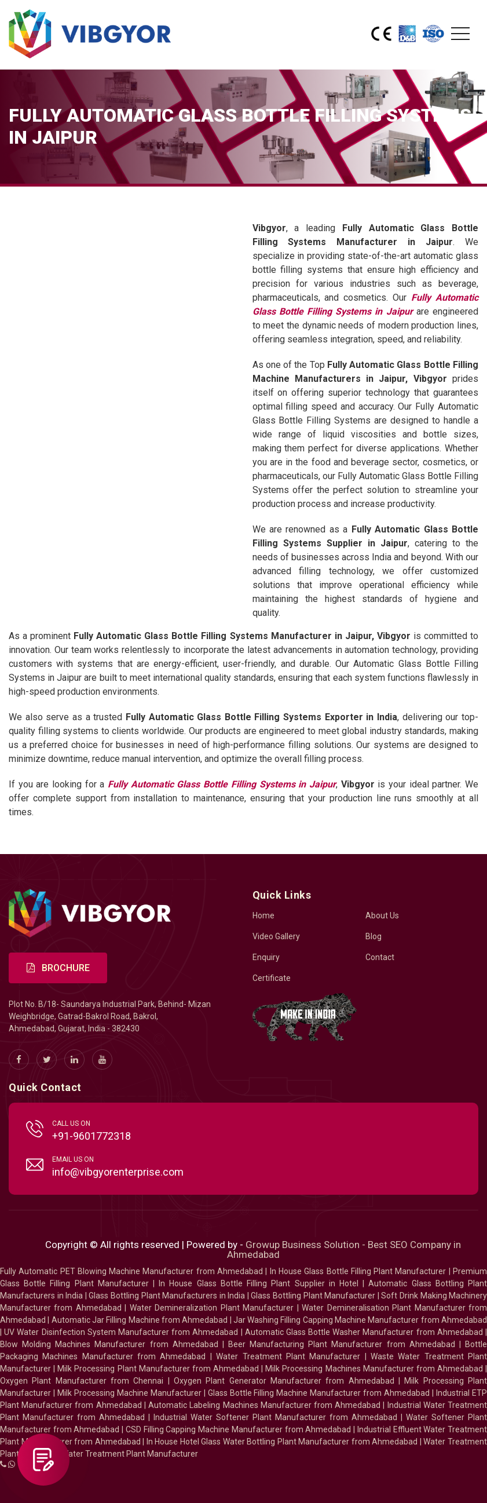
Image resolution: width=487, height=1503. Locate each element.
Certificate (271, 978)
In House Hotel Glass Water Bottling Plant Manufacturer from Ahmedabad (282, 1441)
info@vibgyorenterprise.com (118, 1172)
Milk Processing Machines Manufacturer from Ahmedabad (374, 1368)
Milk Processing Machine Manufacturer (129, 1393)
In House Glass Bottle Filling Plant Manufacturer (358, 1271)
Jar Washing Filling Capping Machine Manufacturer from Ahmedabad (360, 1320)
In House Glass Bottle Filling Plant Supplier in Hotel (258, 1283)
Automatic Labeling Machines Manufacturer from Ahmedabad (264, 1405)
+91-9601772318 (91, 1136)
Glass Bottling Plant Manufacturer (313, 1295)
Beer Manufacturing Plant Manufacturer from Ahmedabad (341, 1344)
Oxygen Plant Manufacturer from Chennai (81, 1380)
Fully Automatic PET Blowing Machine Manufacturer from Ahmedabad (131, 1271)
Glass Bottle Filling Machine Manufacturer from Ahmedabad (319, 1393)
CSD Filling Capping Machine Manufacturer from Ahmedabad (238, 1429)
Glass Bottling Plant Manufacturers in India (167, 1295)
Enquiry (266, 957)
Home (263, 915)
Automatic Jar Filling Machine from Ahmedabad (140, 1320)
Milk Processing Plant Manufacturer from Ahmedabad (158, 1368)
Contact (379, 957)
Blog (373, 936)
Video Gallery (276, 936)
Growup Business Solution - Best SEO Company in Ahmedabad (344, 1249)
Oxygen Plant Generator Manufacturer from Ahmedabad (284, 1380)
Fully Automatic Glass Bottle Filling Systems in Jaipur (222, 784)
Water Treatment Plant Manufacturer (290, 1356)
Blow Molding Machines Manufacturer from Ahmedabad (109, 1344)
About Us (382, 915)
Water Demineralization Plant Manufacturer (212, 1307)
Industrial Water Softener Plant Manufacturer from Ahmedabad (275, 1417)
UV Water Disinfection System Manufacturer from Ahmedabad (121, 1332)
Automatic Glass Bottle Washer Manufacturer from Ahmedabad (364, 1332)
